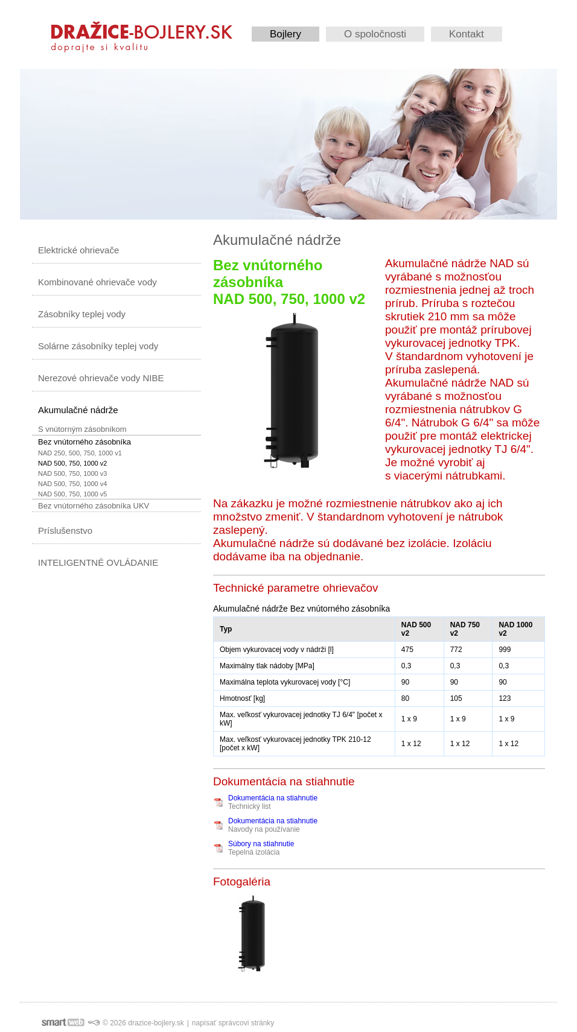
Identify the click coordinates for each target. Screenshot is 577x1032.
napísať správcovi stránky (233, 1023)
